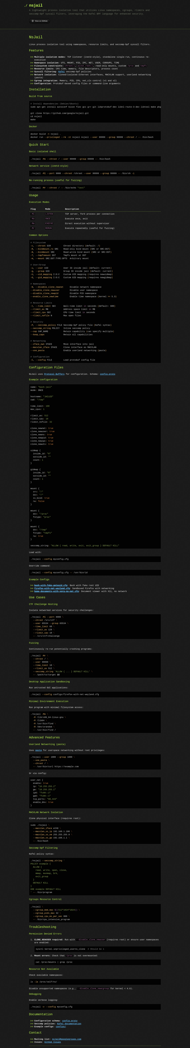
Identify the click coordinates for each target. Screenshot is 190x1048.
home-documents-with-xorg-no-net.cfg (56, 585)
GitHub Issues (52, 1036)
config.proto (107, 368)
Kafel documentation (69, 1017)
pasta (38, 744)
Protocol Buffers (54, 368)
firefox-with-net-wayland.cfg (52, 582)
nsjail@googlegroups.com (66, 1033)
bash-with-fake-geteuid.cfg (50, 579)
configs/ (61, 1020)
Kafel (61, 68)
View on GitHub (40, 21)
